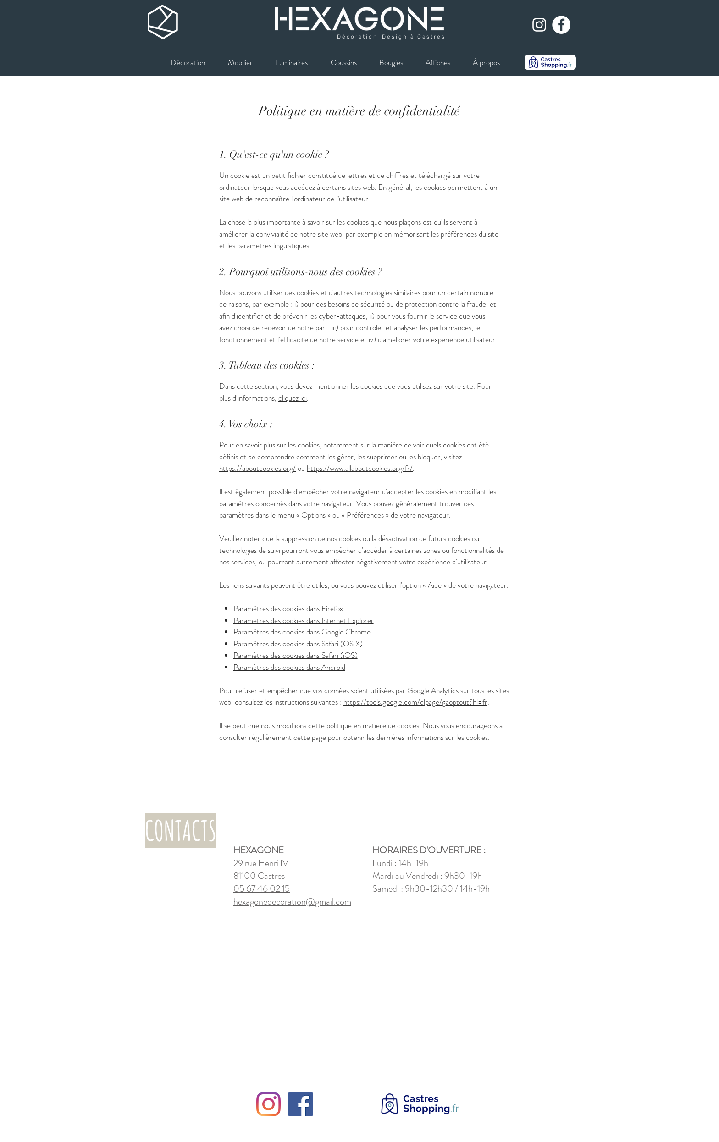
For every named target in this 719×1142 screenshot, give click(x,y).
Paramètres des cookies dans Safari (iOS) (295, 655)
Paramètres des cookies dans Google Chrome (302, 631)
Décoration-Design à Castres (391, 36)
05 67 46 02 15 (261, 888)
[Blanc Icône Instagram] (539, 25)
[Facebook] (300, 1104)
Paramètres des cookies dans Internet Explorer (303, 620)
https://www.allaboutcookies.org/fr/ (360, 468)
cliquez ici (292, 397)
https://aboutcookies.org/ (257, 468)
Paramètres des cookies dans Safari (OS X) (298, 643)
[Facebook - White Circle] (561, 25)
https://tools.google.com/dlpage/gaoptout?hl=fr (415, 701)
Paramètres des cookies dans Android (289, 667)
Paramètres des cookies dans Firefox (288, 608)
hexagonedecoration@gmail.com (292, 901)
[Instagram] (268, 1104)
